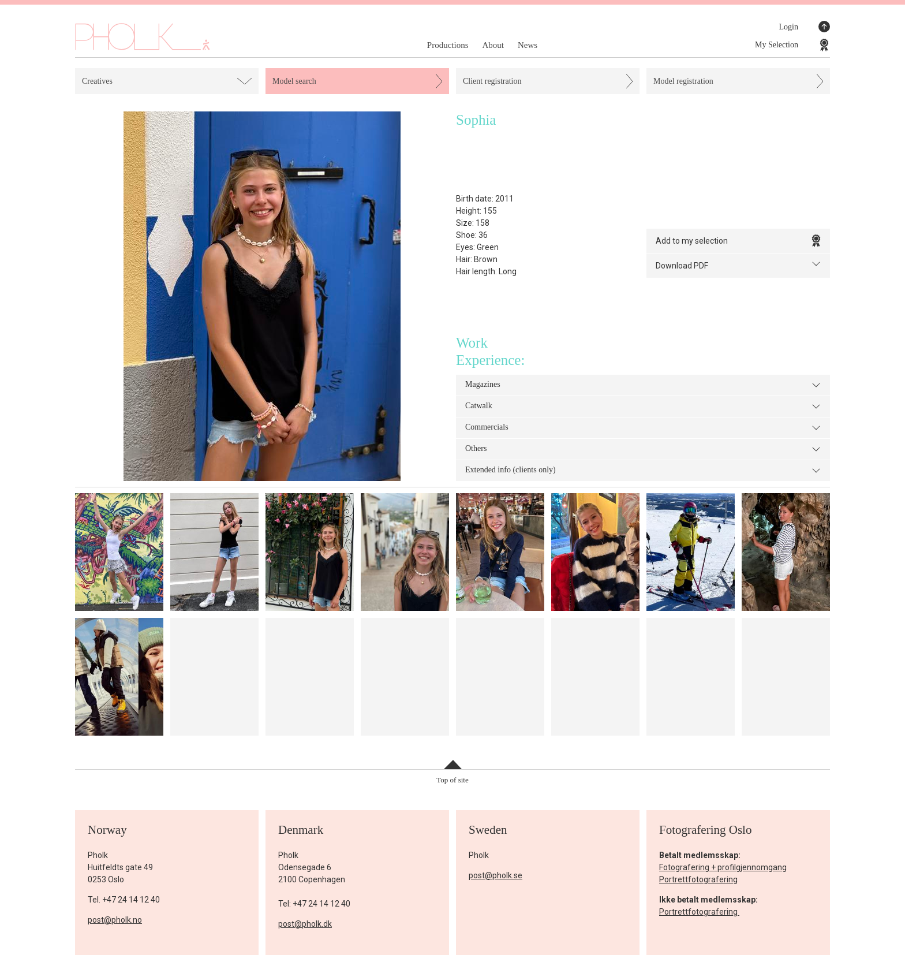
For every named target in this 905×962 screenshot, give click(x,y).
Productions (448, 45)
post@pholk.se (495, 875)
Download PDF (738, 264)
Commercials (643, 427)
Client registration (492, 81)
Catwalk (643, 406)
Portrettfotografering (698, 879)
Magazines (643, 385)
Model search (294, 81)
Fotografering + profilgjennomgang (723, 867)
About (493, 45)
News (527, 45)
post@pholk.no (115, 919)
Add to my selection (738, 240)
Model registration (683, 81)
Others (643, 449)
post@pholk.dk (305, 924)
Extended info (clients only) (643, 470)
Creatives (97, 81)
